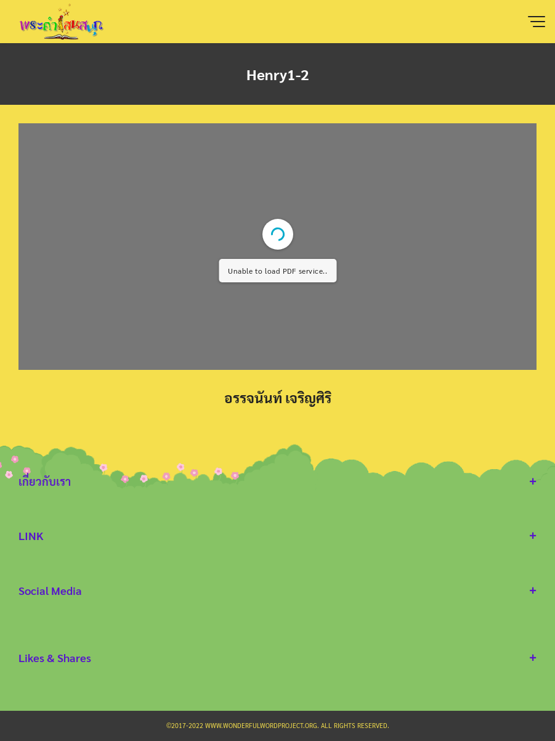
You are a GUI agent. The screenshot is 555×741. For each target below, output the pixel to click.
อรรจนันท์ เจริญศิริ (277, 397)
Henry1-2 (277, 74)
